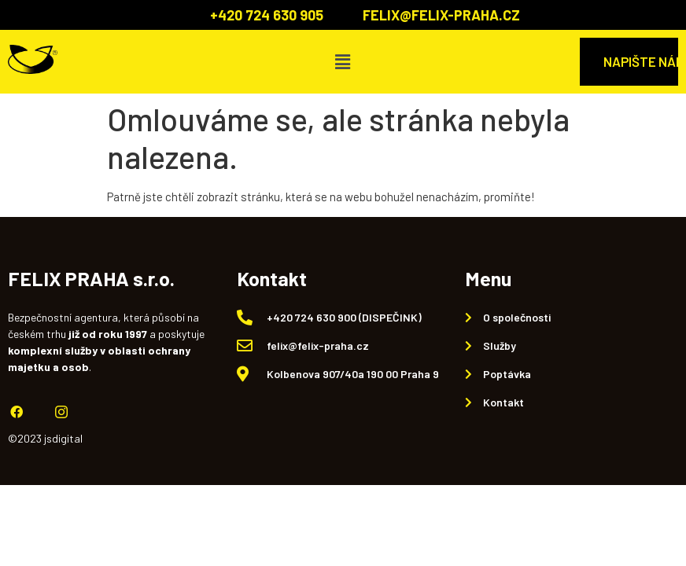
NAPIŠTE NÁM (640, 61)
